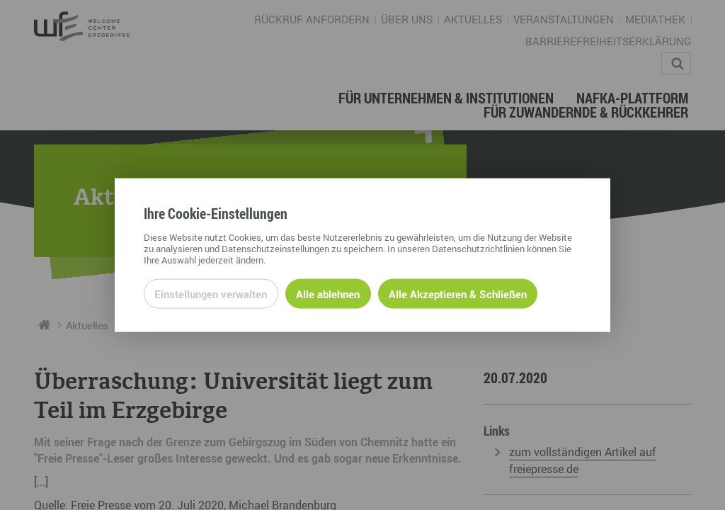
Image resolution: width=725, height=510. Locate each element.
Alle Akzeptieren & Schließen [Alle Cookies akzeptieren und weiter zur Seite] (458, 293)
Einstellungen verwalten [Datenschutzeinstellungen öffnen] (210, 293)
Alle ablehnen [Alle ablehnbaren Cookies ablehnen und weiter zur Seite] (328, 293)
